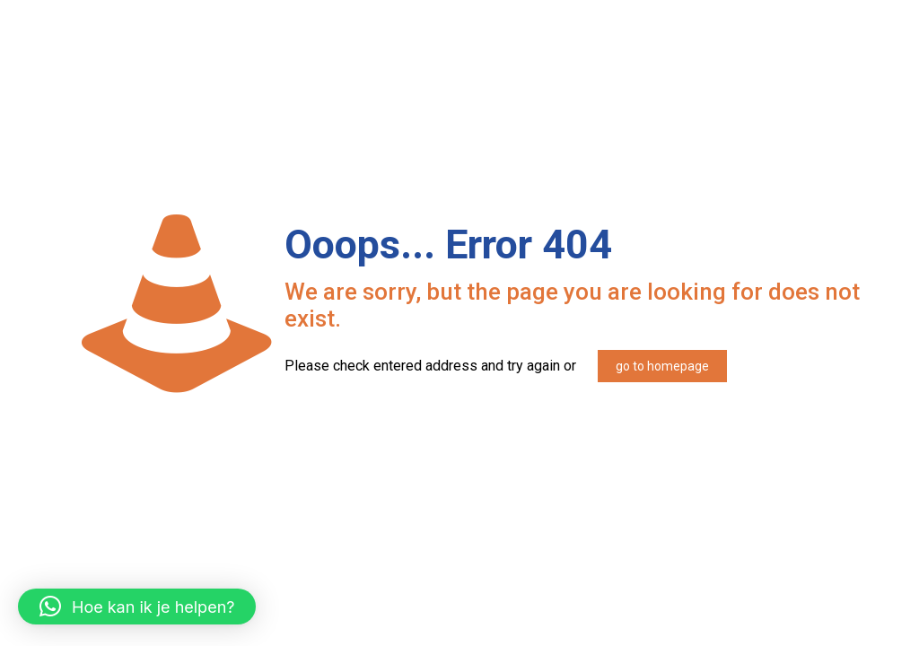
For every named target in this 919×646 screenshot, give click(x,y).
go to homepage (662, 366)
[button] (137, 606)
